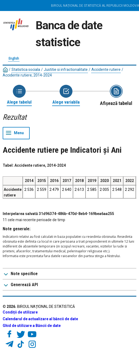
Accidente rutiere (106, 69)
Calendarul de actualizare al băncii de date (40, 319)
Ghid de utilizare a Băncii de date (32, 325)
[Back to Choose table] (19, 94)
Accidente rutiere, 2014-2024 (27, 75)
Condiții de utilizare (20, 312)
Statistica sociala (25, 69)
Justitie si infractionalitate (66, 69)
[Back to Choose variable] (66, 94)
